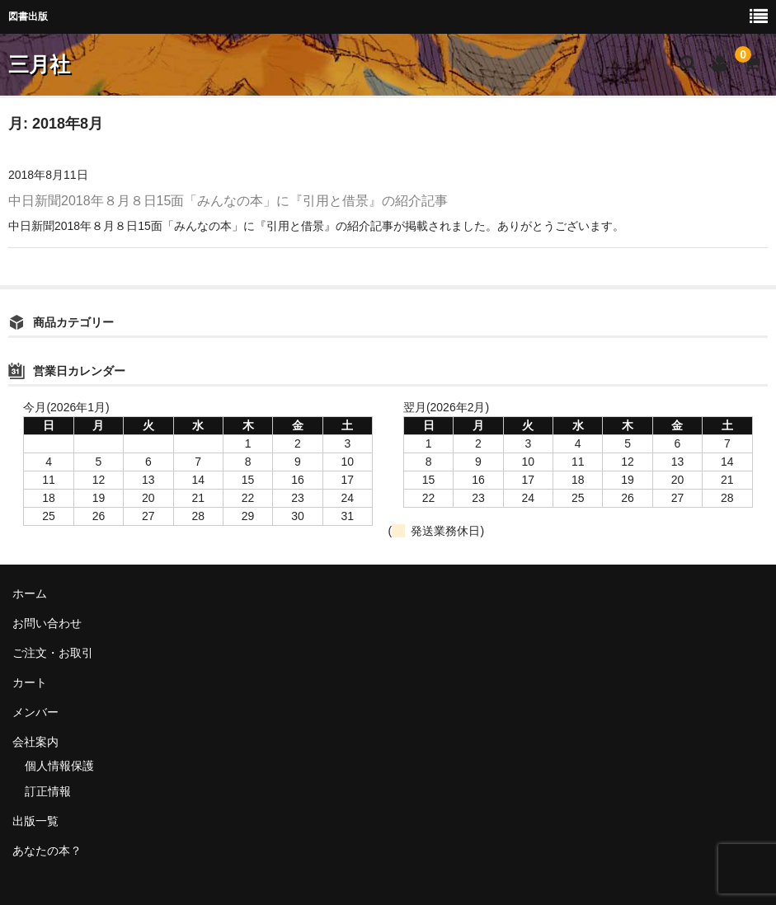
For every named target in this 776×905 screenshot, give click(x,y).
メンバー (35, 712)
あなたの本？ (47, 850)
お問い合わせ (47, 623)
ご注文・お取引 (52, 652)
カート (29, 682)
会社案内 (35, 741)
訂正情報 (48, 791)
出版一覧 (35, 821)
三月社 (39, 64)
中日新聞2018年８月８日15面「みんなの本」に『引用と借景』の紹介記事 (228, 201)
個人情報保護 (59, 765)
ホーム (29, 593)
